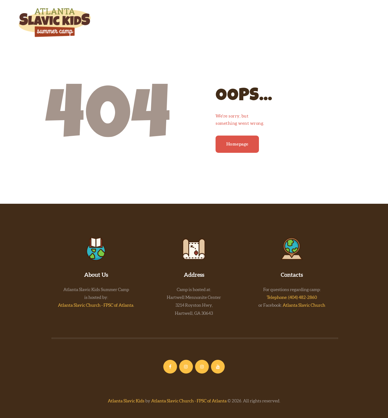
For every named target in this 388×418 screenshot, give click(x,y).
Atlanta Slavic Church (304, 305)
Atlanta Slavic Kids (126, 400)
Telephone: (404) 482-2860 (292, 297)
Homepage (237, 143)
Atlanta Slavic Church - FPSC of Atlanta (95, 305)
